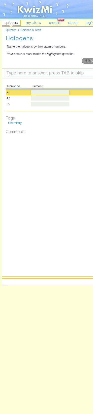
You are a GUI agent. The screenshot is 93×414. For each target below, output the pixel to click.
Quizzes (11, 30)
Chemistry (15, 123)
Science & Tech (31, 30)
